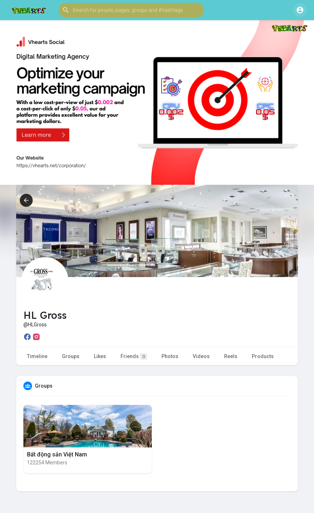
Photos (169, 356)
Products (263, 356)
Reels (230, 356)
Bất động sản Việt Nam (57, 454)
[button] (131, 10)
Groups (70, 356)
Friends (133, 356)
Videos (201, 356)
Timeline (37, 356)
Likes (100, 356)
